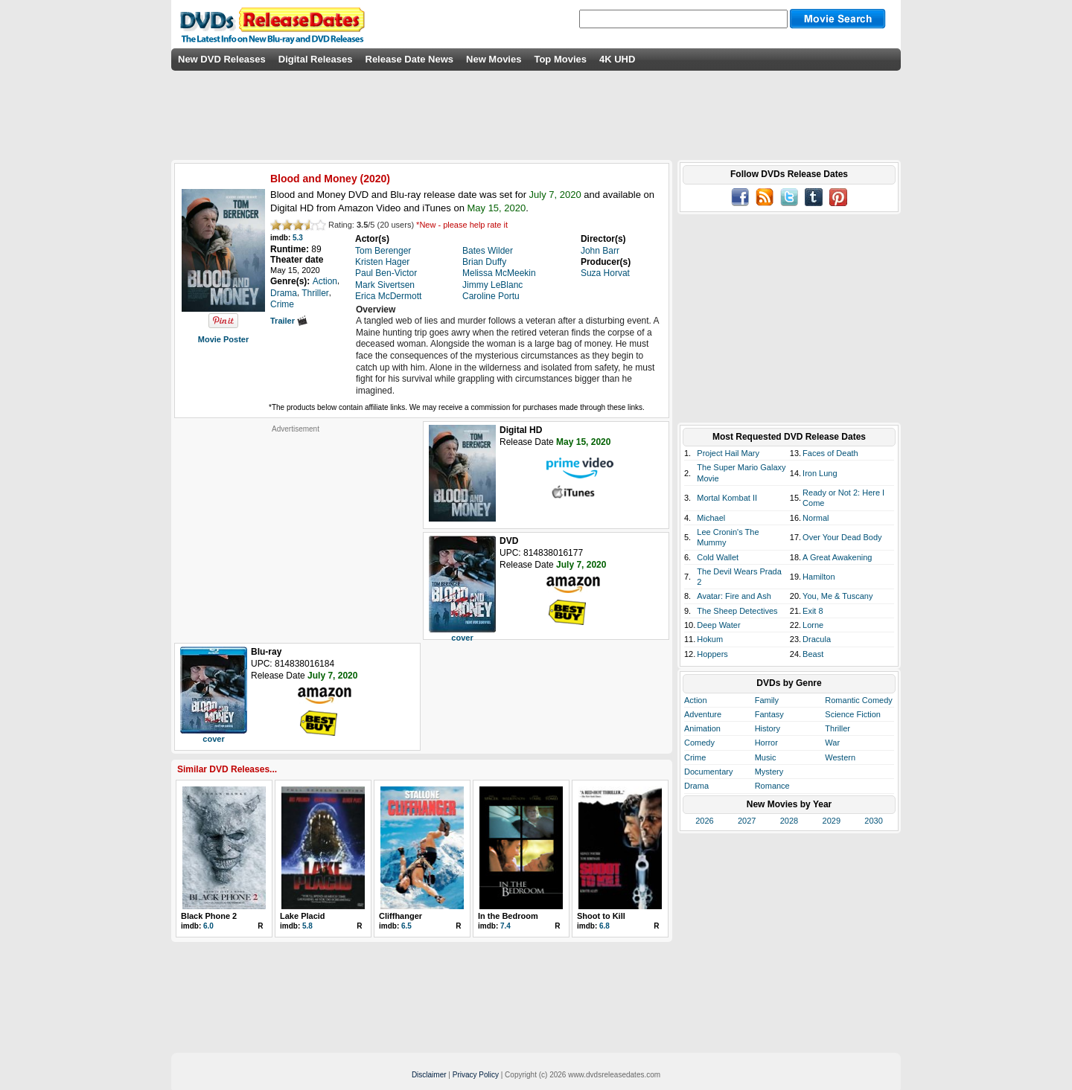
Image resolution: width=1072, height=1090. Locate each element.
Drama (696, 785)
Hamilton (819, 576)
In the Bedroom (508, 915)
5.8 (307, 926)
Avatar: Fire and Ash (733, 596)
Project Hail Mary (728, 453)
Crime (695, 757)
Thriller (837, 728)
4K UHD (617, 59)
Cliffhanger (400, 915)
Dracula (817, 639)
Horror (766, 742)
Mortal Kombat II (727, 497)
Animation (702, 728)
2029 (831, 820)
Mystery (769, 771)
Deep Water (718, 625)
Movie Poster (223, 339)
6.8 (604, 926)
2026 (704, 820)
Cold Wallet (717, 557)
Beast (813, 654)
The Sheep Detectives (737, 610)
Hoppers (712, 654)
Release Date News (410, 59)
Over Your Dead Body (842, 537)
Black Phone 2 (209, 915)
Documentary (708, 771)
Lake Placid (302, 915)
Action (695, 700)
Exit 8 (813, 610)
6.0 (208, 926)
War (832, 742)
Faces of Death (830, 453)
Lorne (813, 625)
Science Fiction (853, 714)
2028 (789, 820)
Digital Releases (315, 59)
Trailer (288, 320)
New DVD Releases (222, 59)
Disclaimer (429, 1075)
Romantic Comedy (858, 700)
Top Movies (560, 59)
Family (767, 700)
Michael (711, 517)
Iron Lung (820, 473)
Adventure (702, 714)
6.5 (406, 926)
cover (462, 637)
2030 (873, 820)
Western (840, 757)
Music (765, 757)
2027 (747, 820)
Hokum (710, 639)
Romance (772, 785)
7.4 (505, 926)
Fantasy (769, 714)
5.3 (298, 238)
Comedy (699, 742)
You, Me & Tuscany (837, 596)
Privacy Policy (476, 1075)
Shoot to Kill (601, 915)
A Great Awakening (837, 557)
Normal (816, 517)
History (767, 728)
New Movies (493, 59)
